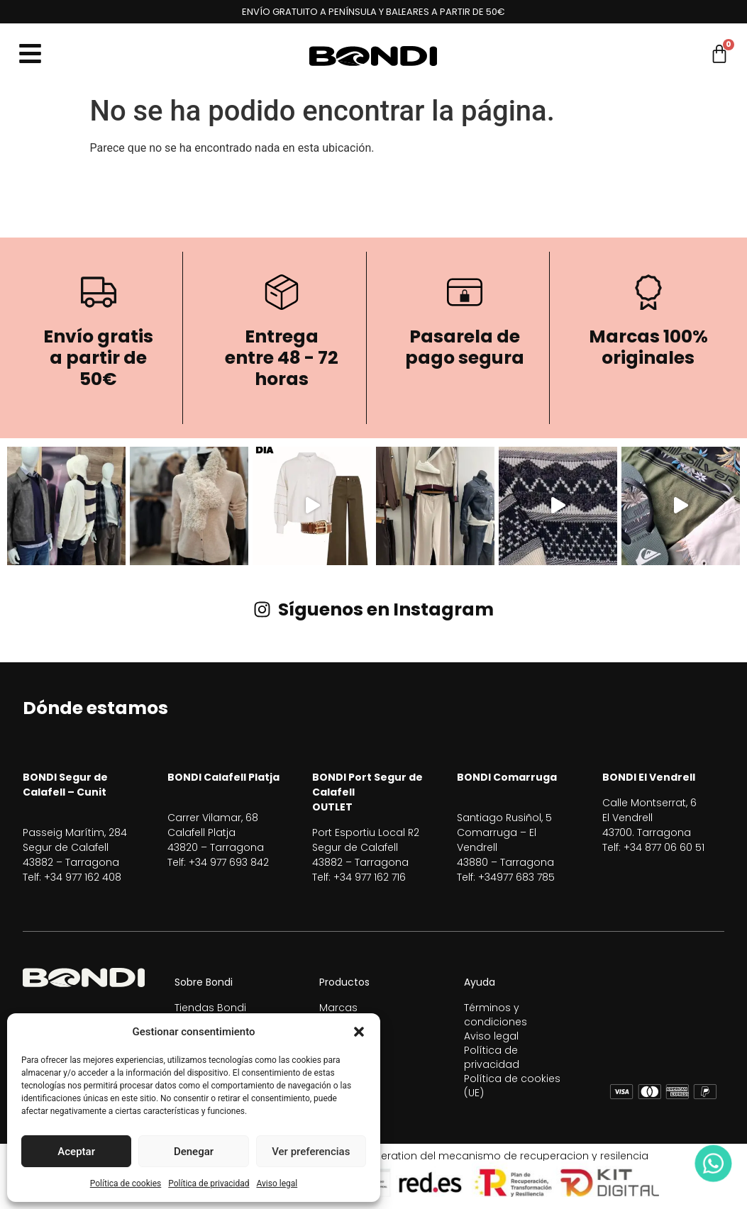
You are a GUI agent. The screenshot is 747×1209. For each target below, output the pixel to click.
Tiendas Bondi (210, 1008)
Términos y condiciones (495, 1015)
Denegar (194, 1151)
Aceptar (76, 1151)
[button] (359, 1032)
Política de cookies (126, 1183)
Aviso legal (276, 1183)
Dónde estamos (95, 708)
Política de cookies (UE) (512, 1085)
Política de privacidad (208, 1183)
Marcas (338, 1008)
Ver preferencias (311, 1151)
